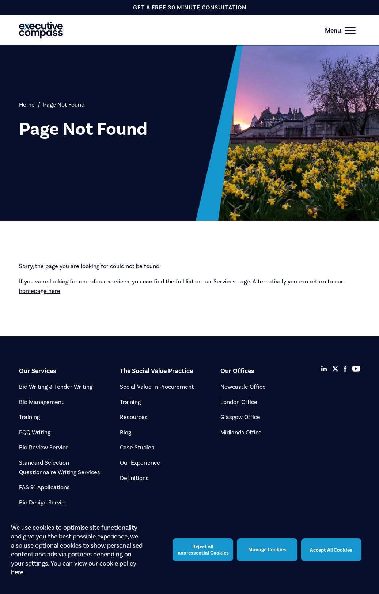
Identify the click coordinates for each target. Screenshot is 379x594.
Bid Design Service (43, 502)
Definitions (134, 478)
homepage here (39, 291)
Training (29, 417)
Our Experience (140, 462)
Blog (125, 432)
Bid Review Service (44, 447)
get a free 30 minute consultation (189, 7)
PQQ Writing (34, 432)
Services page (231, 281)
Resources (134, 417)
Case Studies (137, 447)
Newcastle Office (243, 386)
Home (27, 104)
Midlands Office (241, 432)
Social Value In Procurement (157, 386)
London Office (238, 402)
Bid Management (41, 402)
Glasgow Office (240, 417)
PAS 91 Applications (44, 487)
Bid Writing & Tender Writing (55, 386)
